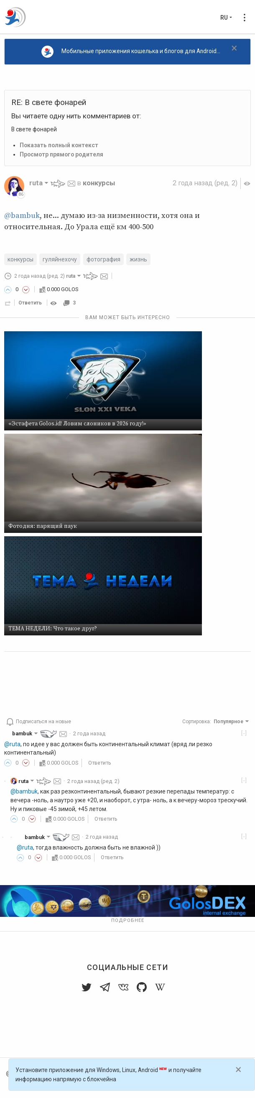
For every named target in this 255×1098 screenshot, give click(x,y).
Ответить (30, 303)
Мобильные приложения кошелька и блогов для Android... (130, 52)
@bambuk (22, 215)
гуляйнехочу (60, 259)
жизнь (138, 259)
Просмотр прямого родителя (61, 154)
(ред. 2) (205, 183)
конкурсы (99, 183)
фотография (103, 259)
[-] (244, 733)
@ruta (12, 744)
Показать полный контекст (59, 145)
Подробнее (127, 920)
